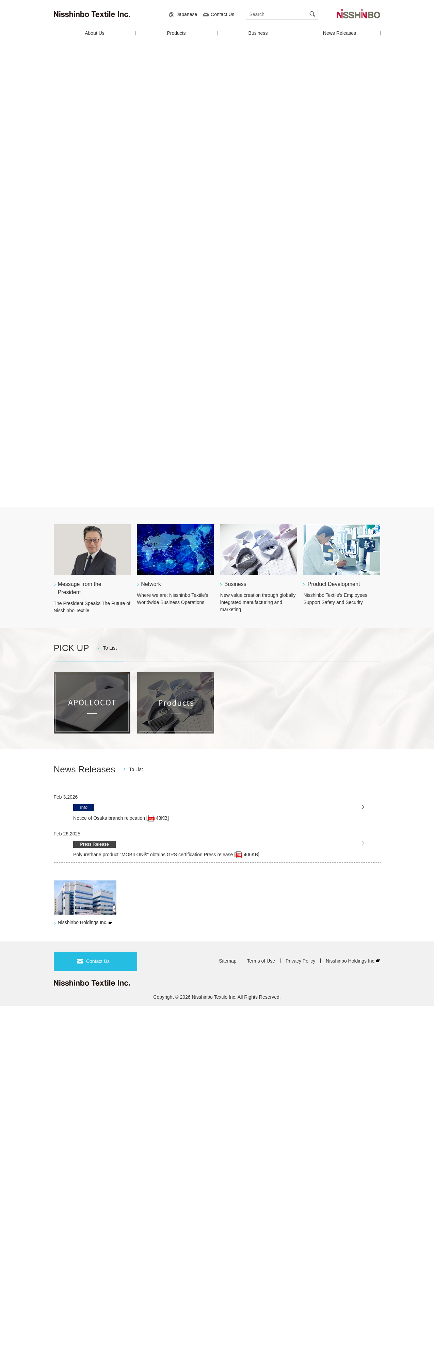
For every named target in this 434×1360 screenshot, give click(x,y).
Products (176, 33)
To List (110, 648)
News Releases (339, 33)
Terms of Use (261, 961)
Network (151, 584)
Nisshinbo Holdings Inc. (83, 922)
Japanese (187, 14)
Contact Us (222, 14)
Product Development (333, 584)
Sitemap (227, 961)
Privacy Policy (300, 961)
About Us (95, 33)
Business (258, 33)
